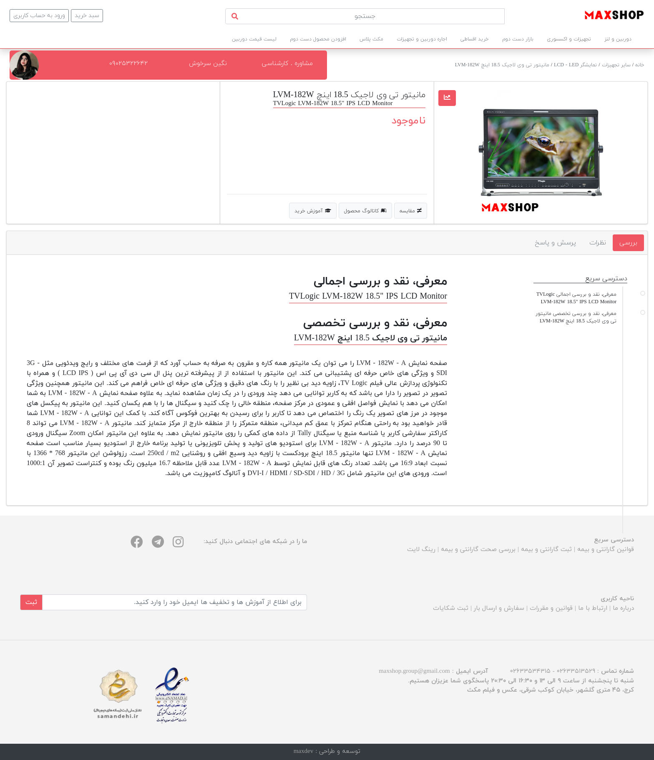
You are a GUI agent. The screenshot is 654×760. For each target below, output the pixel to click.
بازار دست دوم (517, 39)
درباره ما (623, 608)
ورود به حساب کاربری (39, 16)
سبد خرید (87, 16)
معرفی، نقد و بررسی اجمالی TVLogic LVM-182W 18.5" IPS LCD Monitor (576, 298)
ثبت (31, 602)
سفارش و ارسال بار (499, 608)
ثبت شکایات (450, 608)
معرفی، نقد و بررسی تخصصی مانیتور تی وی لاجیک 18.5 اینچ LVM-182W (576, 317)
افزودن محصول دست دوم (318, 39)
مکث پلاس (371, 39)
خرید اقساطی (474, 39)
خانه (639, 65)
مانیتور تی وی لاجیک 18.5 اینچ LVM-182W (502, 65)
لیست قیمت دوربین (254, 39)
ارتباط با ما (592, 608)
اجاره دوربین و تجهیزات (422, 39)
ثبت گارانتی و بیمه (546, 549)
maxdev (303, 751)
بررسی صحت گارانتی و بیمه (478, 549)
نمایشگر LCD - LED (575, 65)
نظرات (597, 242)
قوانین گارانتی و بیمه (605, 549)
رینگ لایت (421, 549)
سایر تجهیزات (616, 65)
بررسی (628, 242)
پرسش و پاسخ (555, 242)
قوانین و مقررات (551, 608)
